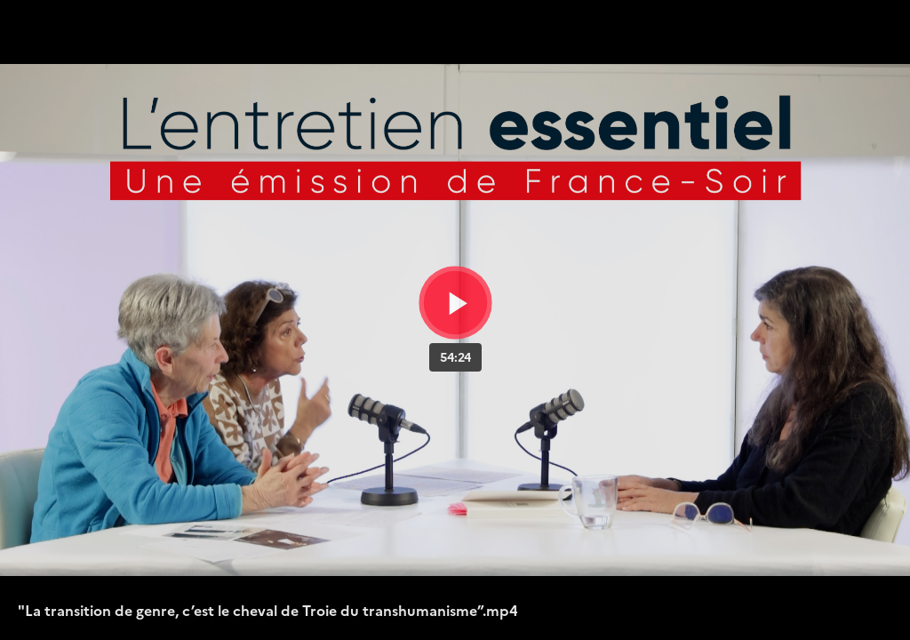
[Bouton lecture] (455, 303)
